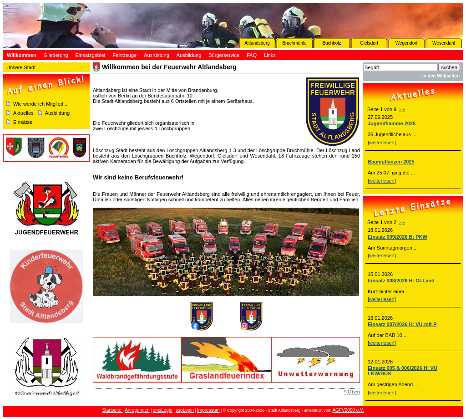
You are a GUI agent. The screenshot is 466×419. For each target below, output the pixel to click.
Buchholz (331, 43)
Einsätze (22, 122)
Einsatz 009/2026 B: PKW (397, 237)
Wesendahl (443, 43)
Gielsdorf (369, 43)
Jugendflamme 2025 (391, 123)
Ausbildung (57, 113)
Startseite (112, 410)
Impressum (208, 410)
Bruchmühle (294, 43)
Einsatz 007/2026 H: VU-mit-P (402, 324)
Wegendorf (406, 43)
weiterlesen (382, 142)
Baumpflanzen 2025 (391, 161)
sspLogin (185, 410)
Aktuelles (23, 113)
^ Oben (352, 391)
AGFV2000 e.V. (348, 410)
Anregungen (137, 410)
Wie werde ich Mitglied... (40, 104)
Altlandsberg (257, 43)
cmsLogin (162, 410)
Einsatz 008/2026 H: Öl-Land (401, 280)
